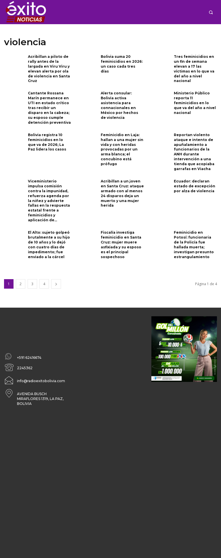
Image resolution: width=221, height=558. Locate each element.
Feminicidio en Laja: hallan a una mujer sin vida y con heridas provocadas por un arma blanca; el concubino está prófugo (122, 148)
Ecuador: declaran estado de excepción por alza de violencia (194, 185)
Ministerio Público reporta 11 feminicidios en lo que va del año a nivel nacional (195, 103)
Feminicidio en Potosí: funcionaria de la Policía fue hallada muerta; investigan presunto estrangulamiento (194, 243)
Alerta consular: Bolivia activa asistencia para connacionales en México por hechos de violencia (119, 105)
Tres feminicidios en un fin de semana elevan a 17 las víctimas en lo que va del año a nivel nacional (194, 68)
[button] (211, 12)
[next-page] (56, 282)
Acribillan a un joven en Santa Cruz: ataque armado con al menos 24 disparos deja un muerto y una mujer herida (122, 192)
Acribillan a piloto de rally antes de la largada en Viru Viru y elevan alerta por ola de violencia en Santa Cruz (49, 68)
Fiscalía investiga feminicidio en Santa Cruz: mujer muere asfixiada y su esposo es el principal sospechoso (121, 243)
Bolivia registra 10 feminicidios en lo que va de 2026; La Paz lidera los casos (47, 141)
